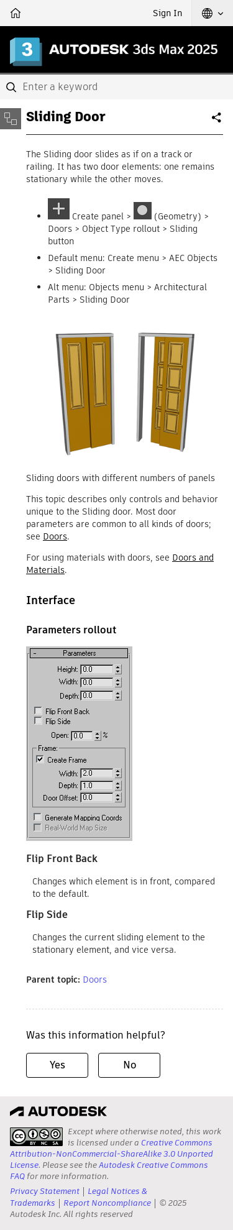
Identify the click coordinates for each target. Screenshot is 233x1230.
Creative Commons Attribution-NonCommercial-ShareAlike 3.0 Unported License (111, 1154)
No (129, 1065)
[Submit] (12, 87)
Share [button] (217, 122)
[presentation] (36, 1136)
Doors (55, 536)
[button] (212, 13)
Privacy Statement (45, 1191)
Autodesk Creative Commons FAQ (109, 1170)
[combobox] (116, 87)
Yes (57, 1065)
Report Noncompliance (107, 1203)
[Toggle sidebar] (10, 118)
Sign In (167, 13)
